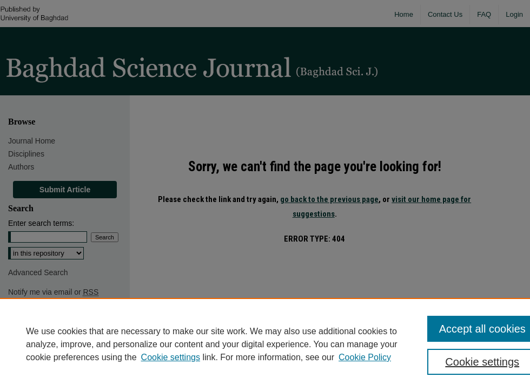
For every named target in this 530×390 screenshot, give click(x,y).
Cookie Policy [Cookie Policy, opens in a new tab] (365, 357)
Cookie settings (170, 357)
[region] (265, 344)
